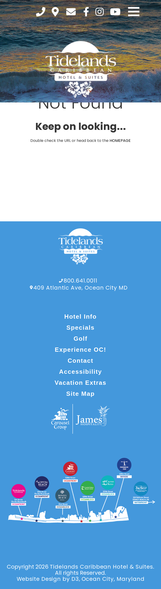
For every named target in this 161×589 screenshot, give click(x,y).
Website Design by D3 (48, 579)
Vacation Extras (80, 382)
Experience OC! (80, 349)
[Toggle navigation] (133, 11)
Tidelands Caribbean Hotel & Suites (101, 566)
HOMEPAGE (120, 140)
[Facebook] (86, 11)
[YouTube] (115, 11)
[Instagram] (99, 11)
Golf (80, 338)
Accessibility (80, 371)
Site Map (80, 393)
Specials (81, 327)
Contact (80, 360)
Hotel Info (80, 316)
